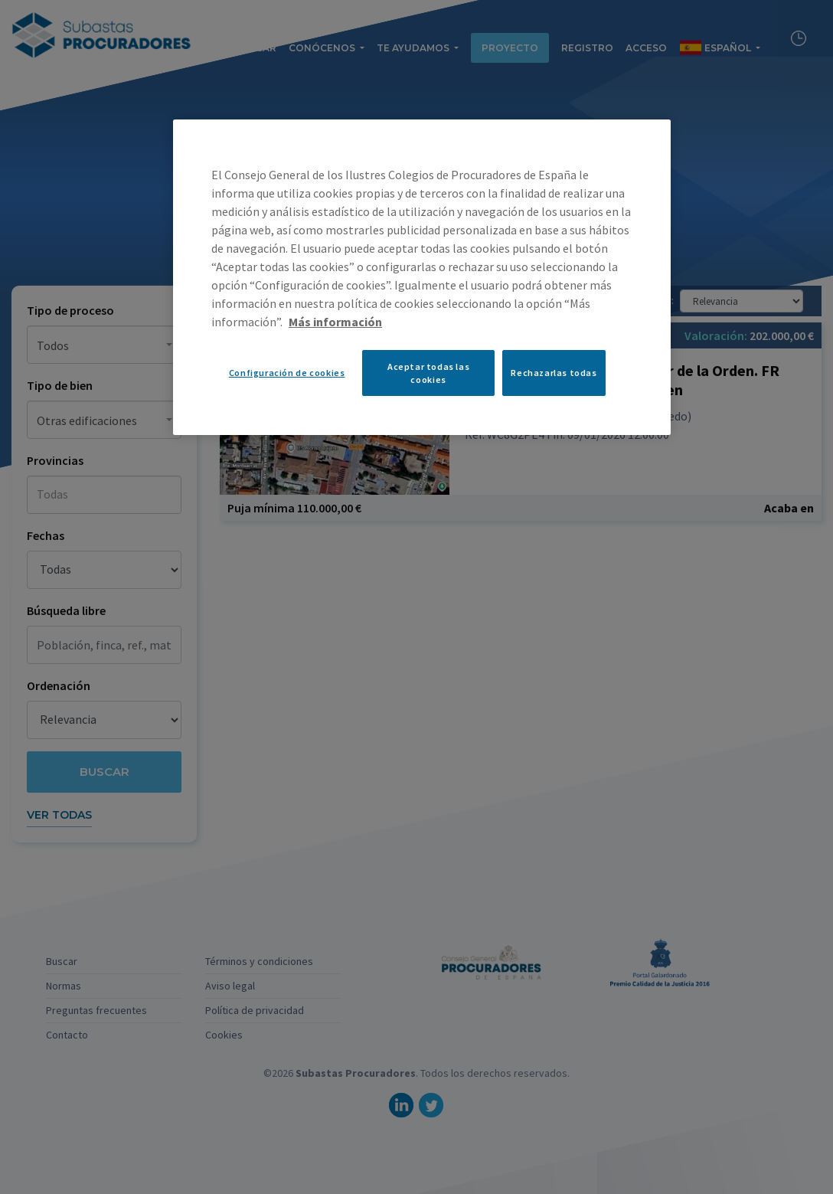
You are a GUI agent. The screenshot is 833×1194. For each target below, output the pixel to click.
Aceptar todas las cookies (428, 373)
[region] (422, 277)
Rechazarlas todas (553, 372)
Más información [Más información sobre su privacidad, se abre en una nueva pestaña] (335, 321)
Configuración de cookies (287, 372)
